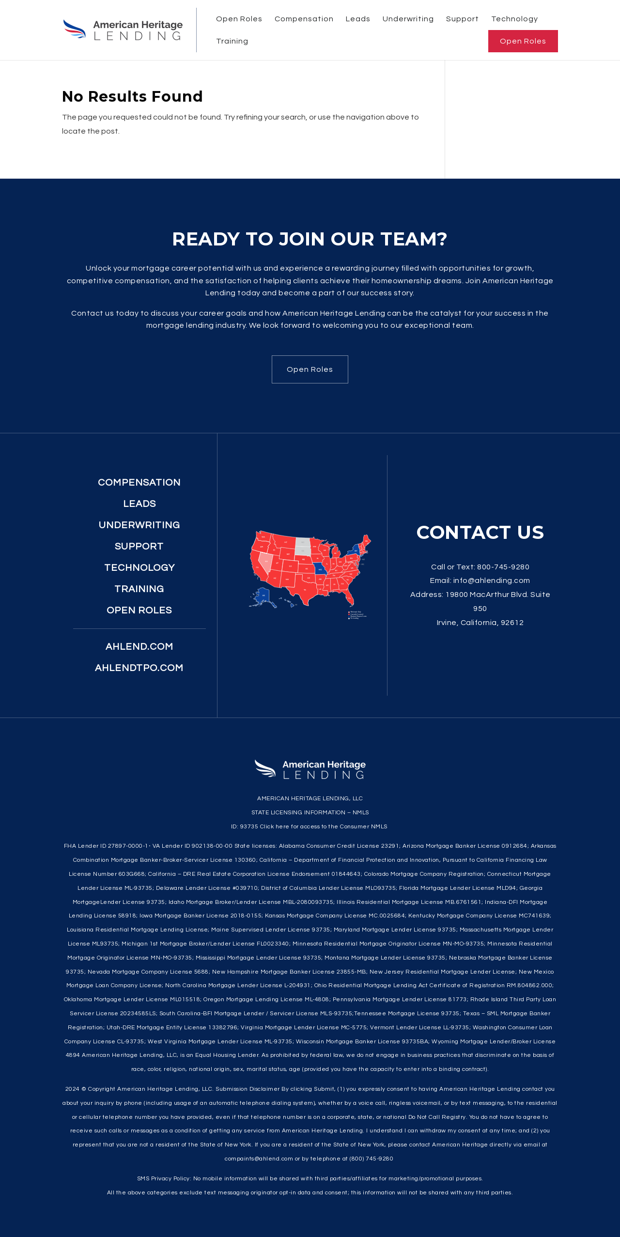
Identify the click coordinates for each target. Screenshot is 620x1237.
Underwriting (408, 19)
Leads (358, 19)
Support (462, 19)
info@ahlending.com (491, 580)
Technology (514, 19)
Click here (275, 827)
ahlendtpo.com (139, 668)
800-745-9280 (503, 567)
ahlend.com (139, 646)
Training (232, 41)
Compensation (304, 19)
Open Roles (239, 19)
